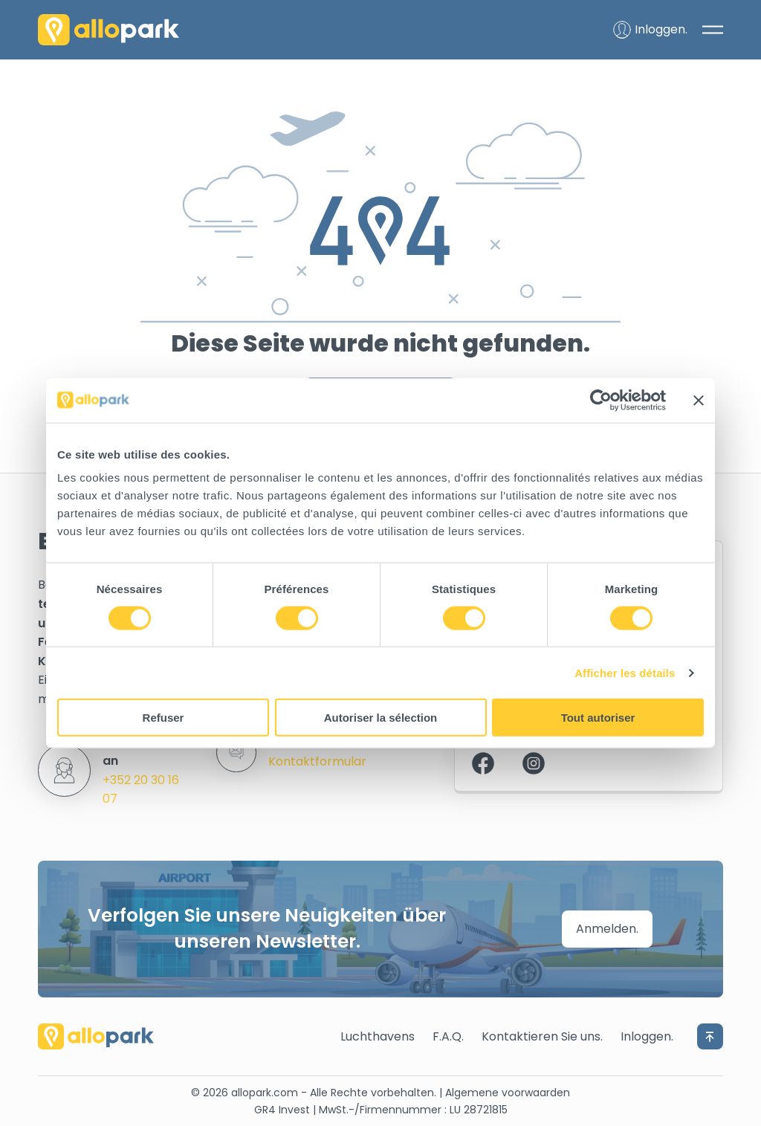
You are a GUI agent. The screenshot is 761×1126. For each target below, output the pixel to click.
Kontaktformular (317, 761)
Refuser (163, 717)
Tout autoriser (598, 717)
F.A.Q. (448, 1036)
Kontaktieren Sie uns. (542, 1036)
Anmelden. (607, 928)
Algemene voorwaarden (507, 1092)
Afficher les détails (624, 672)
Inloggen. (647, 1036)
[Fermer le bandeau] (698, 400)
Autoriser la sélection (381, 717)
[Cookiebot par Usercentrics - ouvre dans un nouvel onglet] (601, 400)
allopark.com (264, 1092)
